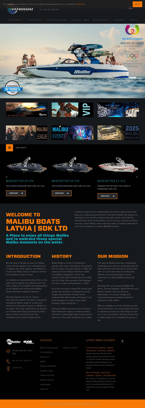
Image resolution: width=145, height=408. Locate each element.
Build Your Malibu (57, 20)
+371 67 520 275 (51, 10)
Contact (133, 20)
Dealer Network (48, 366)
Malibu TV (76, 20)
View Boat (16, 193)
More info (80, 4)
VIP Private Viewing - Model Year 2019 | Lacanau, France (100, 349)
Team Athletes (47, 375)
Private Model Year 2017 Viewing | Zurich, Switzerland (101, 374)
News (86, 20)
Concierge (119, 20)
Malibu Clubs (46, 371)
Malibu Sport (100, 20)
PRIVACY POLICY (70, 348)
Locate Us (17, 368)
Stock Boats (34, 20)
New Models (15, 20)
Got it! (137, 4)
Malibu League (47, 380)
